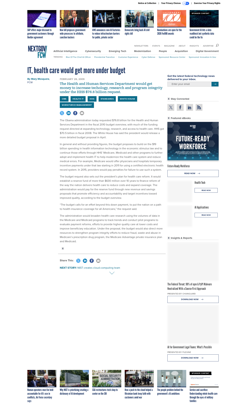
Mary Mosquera (40, 79)
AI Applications (202, 207)
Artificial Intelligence (65, 51)
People (163, 51)
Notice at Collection (147, 3)
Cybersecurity (93, 51)
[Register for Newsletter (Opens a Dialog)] (214, 84)
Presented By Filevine (179, 352)
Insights (194, 45)
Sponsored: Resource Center (172, 57)
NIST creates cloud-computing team (98, 268)
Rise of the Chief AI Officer (78, 57)
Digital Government (207, 51)
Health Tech (200, 183)
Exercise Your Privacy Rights (207, 3)
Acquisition (181, 51)
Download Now (193, 299)
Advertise (208, 45)
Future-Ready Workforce (178, 166)
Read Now (193, 173)
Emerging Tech (117, 51)
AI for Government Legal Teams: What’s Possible (189, 347)
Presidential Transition (104, 57)
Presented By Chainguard (181, 293)
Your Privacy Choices (175, 3)
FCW (30, 82)
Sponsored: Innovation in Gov (202, 57)
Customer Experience (128, 57)
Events (156, 45)
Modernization (142, 51)
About (182, 45)
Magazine (169, 45)
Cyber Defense (148, 57)
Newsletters (141, 45)
